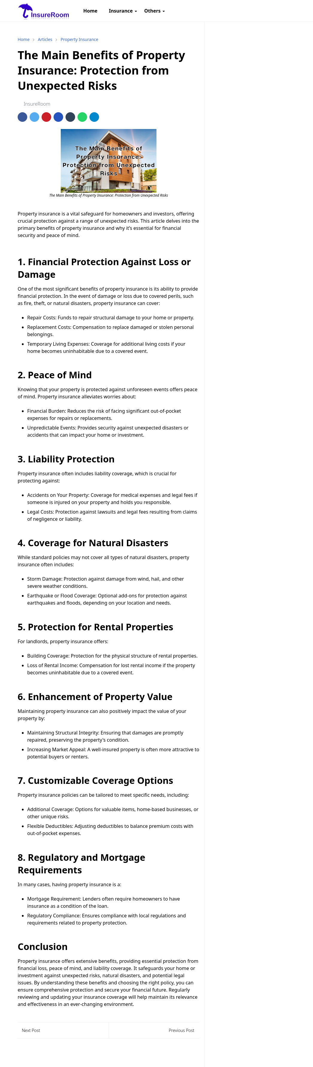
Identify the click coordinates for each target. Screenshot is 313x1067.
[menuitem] (90, 11)
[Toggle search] (290, 10)
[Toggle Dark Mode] (280, 11)
